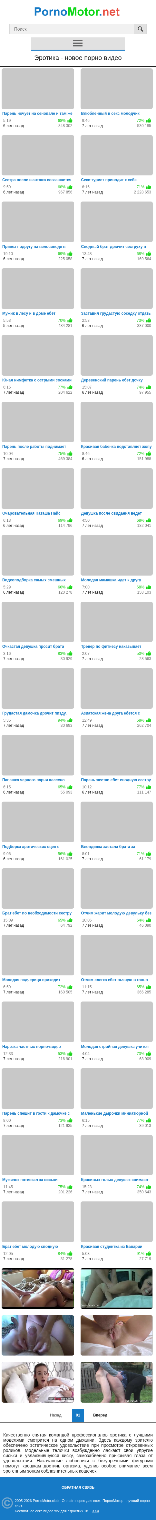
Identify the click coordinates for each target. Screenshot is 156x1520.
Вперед (100, 1415)
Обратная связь (78, 1487)
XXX (95, 1511)
